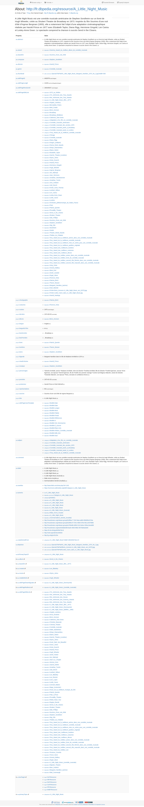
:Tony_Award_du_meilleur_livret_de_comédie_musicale (64, 258)
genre (19, 69)
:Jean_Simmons (51, 175)
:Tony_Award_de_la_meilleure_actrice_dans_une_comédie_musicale (68, 238)
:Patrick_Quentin (52, 208)
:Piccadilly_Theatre (52, 210)
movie (20, 573)
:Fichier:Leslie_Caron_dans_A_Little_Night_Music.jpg (63, 293)
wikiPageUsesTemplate (25, 403)
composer (20, 59)
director (19, 64)
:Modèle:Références (53, 418)
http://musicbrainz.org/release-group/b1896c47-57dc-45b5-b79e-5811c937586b (69, 523)
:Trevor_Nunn (51, 755)
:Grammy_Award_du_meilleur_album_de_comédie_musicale (65, 50)
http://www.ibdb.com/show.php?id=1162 (56, 485)
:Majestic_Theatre (52, 765)
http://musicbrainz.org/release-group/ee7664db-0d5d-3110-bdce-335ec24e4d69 (69, 525)
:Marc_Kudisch (51, 767)
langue (20, 323)
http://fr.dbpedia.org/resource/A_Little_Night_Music (66, 9)
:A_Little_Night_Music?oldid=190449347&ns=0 (61, 540)
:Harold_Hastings (52, 295)
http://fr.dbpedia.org (50, 13)
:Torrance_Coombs (52, 752)
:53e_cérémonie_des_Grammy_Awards (59, 599)
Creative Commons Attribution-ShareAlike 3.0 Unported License (89, 804)
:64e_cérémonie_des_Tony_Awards (58, 97)
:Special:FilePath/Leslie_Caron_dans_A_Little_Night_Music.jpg (67, 549)
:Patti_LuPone (51, 695)
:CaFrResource (50, 784)
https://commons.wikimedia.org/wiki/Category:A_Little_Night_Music (65, 488)
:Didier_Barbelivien (52, 629)
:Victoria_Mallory (52, 268)
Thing (28, 13)
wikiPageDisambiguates (25, 582)
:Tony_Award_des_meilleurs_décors (58, 253)
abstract (19, 39)
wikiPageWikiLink (22, 92)
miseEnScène (22, 361)
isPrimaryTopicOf (22, 554)
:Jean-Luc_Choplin (52, 660)
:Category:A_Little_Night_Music (58, 495)
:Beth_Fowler (51, 107)
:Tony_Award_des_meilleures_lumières (59, 248)
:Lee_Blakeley (51, 568)
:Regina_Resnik (51, 702)
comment (20, 457)
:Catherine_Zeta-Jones (54, 117)
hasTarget (21, 777)
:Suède (49, 230)
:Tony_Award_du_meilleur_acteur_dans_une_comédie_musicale (66, 255)
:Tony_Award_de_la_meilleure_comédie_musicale (62, 132)
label (18, 468)
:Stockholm (50, 228)
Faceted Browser (108, 2)
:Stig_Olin (49, 225)
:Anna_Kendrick (51, 614)
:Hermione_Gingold (52, 165)
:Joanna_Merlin (51, 665)
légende (20, 356)
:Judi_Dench (50, 185)
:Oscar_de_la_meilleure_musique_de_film (60, 690)
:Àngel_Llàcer (51, 275)
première (20, 379)
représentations (22, 389)
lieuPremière (21, 338)
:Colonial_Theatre (52, 624)
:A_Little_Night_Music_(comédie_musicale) (60, 587)
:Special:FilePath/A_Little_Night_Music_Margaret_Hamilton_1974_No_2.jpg (71, 544)
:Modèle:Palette (51, 413)
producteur (21, 384)
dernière (20, 314)
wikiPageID (20, 78)
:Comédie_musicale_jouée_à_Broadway (59, 127)
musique (20, 366)
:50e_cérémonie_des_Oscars (56, 597)
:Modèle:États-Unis (52, 428)
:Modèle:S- (50, 420)
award (19, 50)
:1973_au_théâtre (52, 92)
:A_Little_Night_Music (52, 492)
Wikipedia (57, 804)
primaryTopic (22, 794)
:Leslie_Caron (51, 197)
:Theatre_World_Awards (54, 233)
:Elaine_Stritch (51, 150)
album (20, 559)
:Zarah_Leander (51, 273)
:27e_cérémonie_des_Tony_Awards (58, 95)
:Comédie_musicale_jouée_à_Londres (59, 130)
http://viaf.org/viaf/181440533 (53, 533)
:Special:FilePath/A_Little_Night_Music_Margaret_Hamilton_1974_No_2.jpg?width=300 (75, 73)
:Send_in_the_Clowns (53, 213)
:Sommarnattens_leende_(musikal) (58, 518)
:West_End (50, 270)
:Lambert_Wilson (52, 190)
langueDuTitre (22, 328)
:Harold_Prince (51, 64)
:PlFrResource (50, 787)
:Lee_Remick (51, 677)
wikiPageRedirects (24, 587)
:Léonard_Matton (52, 685)
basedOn (20, 55)
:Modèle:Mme (51, 410)
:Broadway (50, 112)
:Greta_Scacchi (51, 160)
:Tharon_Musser (52, 283)
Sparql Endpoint (123, 2)
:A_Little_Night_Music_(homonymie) (58, 582)
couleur (20, 309)
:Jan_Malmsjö (51, 172)
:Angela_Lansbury (52, 102)
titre (19, 398)
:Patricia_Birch (51, 280)
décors (20, 319)
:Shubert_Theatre (52, 215)
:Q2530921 (49, 497)
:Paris (48, 205)
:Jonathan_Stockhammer (54, 177)
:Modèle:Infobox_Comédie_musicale (58, 430)
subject (19, 440)
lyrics (19, 352)
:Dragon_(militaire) (52, 142)
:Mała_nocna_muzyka (53, 513)
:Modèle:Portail (51, 415)
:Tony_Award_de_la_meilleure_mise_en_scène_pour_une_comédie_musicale (71, 243)
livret (19, 342)
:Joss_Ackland (51, 182)
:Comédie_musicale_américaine (57, 122)
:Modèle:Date (51, 403)
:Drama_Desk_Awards (53, 145)
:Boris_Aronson (51, 110)
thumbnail (20, 73)
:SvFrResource (50, 777)
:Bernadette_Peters (52, 105)
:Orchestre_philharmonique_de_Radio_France (61, 203)
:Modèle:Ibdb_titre (52, 433)
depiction (20, 544)
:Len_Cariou (50, 192)
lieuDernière (21, 333)
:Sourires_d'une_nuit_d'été (55, 55)
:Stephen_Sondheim (53, 59)
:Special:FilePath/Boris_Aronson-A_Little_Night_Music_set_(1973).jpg (69, 547)
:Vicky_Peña (50, 265)
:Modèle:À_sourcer (52, 425)
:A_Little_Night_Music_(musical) (57, 510)
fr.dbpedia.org (73, 13)
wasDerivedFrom (22, 540)
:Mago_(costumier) (52, 687)
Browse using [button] (36, 2)
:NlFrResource (50, 779)
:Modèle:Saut (51, 435)
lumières (20, 347)
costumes (20, 305)
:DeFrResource (50, 782)
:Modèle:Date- (51, 405)
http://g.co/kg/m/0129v (51, 535)
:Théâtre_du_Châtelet (53, 235)
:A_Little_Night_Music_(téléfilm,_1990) (58, 609)
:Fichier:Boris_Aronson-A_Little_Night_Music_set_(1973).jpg (65, 290)
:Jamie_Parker (51, 654)
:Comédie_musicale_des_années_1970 (59, 125)
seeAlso (19, 485)
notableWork (22, 578)
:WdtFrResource (50, 789)
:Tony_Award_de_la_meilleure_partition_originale (62, 245)
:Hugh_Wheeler (51, 167)
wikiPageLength (22, 83)
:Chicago (49, 135)
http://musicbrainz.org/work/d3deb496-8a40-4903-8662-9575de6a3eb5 (66, 528)
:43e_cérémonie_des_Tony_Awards (58, 594)
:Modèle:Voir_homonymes (55, 423)
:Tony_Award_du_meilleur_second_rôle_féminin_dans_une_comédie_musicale (71, 260)
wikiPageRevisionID (23, 88)
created (20, 568)
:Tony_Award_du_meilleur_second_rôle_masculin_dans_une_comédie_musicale (71, 263)
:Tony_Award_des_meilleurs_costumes (59, 250)
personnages (22, 371)
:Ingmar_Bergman (52, 170)
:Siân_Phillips (51, 218)
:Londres (49, 200)
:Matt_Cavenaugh (52, 772)
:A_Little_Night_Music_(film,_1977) (57, 100)
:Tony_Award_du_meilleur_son (56, 750)
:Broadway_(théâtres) (53, 115)
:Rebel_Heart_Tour (52, 700)
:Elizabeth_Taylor (52, 152)
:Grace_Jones (51, 644)
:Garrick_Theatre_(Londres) (55, 155)
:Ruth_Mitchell (51, 288)
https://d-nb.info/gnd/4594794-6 (54, 530)
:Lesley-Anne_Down (53, 195)
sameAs (19, 492)
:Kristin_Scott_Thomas (53, 187)
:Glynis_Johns (51, 157)
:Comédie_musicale (53, 69)
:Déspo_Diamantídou (53, 147)
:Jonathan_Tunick (52, 180)
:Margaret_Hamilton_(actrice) (56, 285)
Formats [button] (49, 2)
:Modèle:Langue (51, 408)
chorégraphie (22, 300)
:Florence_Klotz (51, 278)
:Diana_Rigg (50, 140)
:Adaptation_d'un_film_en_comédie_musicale (61, 120)
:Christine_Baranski (53, 622)
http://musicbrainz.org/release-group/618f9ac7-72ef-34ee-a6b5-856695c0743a (68, 520)
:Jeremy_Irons (51, 662)
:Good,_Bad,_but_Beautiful (55, 642)
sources (20, 393)
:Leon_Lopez (50, 680)
